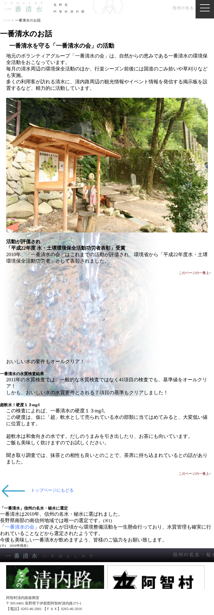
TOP (6, 20)
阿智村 (156, 585)
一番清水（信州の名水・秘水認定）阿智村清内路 (108, 7)
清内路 (55, 585)
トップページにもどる (52, 490)
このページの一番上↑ (195, 273)
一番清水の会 (19, 527)
